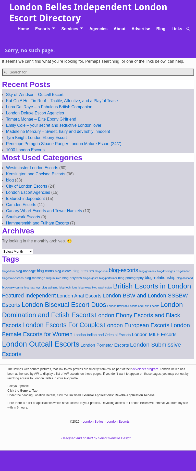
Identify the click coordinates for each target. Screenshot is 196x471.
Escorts (42, 29)
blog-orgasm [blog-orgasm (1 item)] (90, 278)
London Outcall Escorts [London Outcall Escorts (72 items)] (40, 344)
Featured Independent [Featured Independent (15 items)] (29, 296)
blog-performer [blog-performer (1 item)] (108, 278)
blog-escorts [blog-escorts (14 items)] (123, 270)
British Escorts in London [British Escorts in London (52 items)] (152, 286)
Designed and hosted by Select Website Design (96, 438)
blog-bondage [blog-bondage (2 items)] (26, 271)
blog (10, 180)
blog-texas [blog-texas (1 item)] (84, 287)
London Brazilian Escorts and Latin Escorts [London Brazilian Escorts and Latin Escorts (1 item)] (133, 305)
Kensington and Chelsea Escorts (35, 174)
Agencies (98, 29)
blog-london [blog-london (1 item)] (183, 271)
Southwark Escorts (23, 217)
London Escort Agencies (28, 192)
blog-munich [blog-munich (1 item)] (53, 278)
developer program (145, 369)
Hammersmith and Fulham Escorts (37, 223)
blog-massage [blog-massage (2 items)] (35, 278)
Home (23, 29)
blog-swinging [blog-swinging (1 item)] (50, 287)
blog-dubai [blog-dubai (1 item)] (101, 271)
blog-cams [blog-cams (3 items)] (45, 271)
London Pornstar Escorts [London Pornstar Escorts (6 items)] (104, 345)
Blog (160, 29)
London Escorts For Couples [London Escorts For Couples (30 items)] (62, 324)
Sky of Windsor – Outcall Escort (35, 94)
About (119, 29)
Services (69, 29)
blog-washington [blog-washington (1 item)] (102, 287)
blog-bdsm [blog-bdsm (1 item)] (8, 271)
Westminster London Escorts (32, 168)
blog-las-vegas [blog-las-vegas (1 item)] (166, 271)
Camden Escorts (21, 204)
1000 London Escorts (25, 150)
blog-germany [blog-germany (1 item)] (147, 271)
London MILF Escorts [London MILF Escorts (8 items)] (154, 334)
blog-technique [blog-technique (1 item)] (68, 287)
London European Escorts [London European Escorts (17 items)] (136, 325)
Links (177, 29)
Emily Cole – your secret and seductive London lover (54, 125)
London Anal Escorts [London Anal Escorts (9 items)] (79, 295)
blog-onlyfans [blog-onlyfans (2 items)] (72, 278)
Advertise (141, 29)
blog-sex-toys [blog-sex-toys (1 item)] (32, 287)
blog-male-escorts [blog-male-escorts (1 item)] (13, 278)
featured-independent (25, 198)
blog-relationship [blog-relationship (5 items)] (160, 277)
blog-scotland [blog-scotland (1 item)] (185, 278)
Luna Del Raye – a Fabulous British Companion (49, 107)
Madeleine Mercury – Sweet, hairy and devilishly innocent (58, 131)
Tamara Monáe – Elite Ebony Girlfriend (41, 119)
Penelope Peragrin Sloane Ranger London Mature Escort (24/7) (63, 144)
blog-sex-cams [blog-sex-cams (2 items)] (12, 287)
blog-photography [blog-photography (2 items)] (131, 278)
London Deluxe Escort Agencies (35, 113)
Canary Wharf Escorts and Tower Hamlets (44, 211)
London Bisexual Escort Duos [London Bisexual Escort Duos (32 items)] (64, 304)
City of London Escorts (26, 186)
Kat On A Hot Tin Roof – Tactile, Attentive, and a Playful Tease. (62, 101)
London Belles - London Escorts (105, 421)
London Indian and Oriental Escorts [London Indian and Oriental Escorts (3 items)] (102, 335)
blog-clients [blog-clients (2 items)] (63, 271)
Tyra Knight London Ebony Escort (36, 137)
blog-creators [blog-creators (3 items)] (83, 271)
